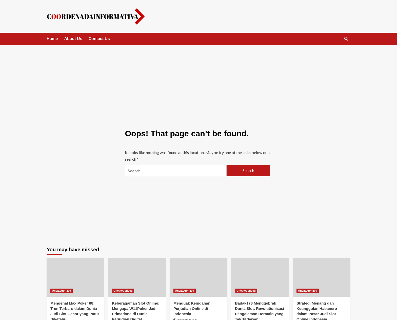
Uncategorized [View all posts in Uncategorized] (61, 290)
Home (52, 38)
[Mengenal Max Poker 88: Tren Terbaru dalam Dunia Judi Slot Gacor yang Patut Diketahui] (75, 277)
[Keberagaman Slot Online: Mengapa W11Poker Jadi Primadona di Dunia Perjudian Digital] (137, 277)
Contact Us (99, 38)
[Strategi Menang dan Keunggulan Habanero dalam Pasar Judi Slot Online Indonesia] (321, 277)
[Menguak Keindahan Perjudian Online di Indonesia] (198, 277)
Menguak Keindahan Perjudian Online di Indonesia (191, 308)
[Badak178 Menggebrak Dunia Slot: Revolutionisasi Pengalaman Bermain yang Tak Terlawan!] (260, 277)
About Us (73, 38)
